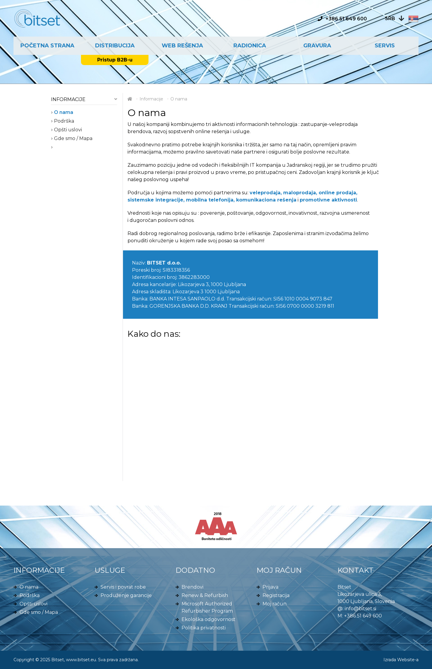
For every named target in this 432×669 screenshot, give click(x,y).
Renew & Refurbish (205, 595)
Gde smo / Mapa (72, 138)
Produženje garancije (126, 595)
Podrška (63, 121)
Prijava (270, 587)
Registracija (276, 595)
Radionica (249, 45)
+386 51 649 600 (363, 616)
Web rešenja (182, 45)
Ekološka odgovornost (209, 619)
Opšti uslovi (67, 130)
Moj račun (274, 604)
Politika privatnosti (204, 628)
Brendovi (192, 587)
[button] (401, 18)
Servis (385, 45)
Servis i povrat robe (123, 587)
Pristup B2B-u (115, 60)
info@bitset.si (360, 608)
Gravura (317, 45)
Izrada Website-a (400, 659)
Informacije (68, 99)
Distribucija (115, 45)
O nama (63, 112)
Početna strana (47, 45)
